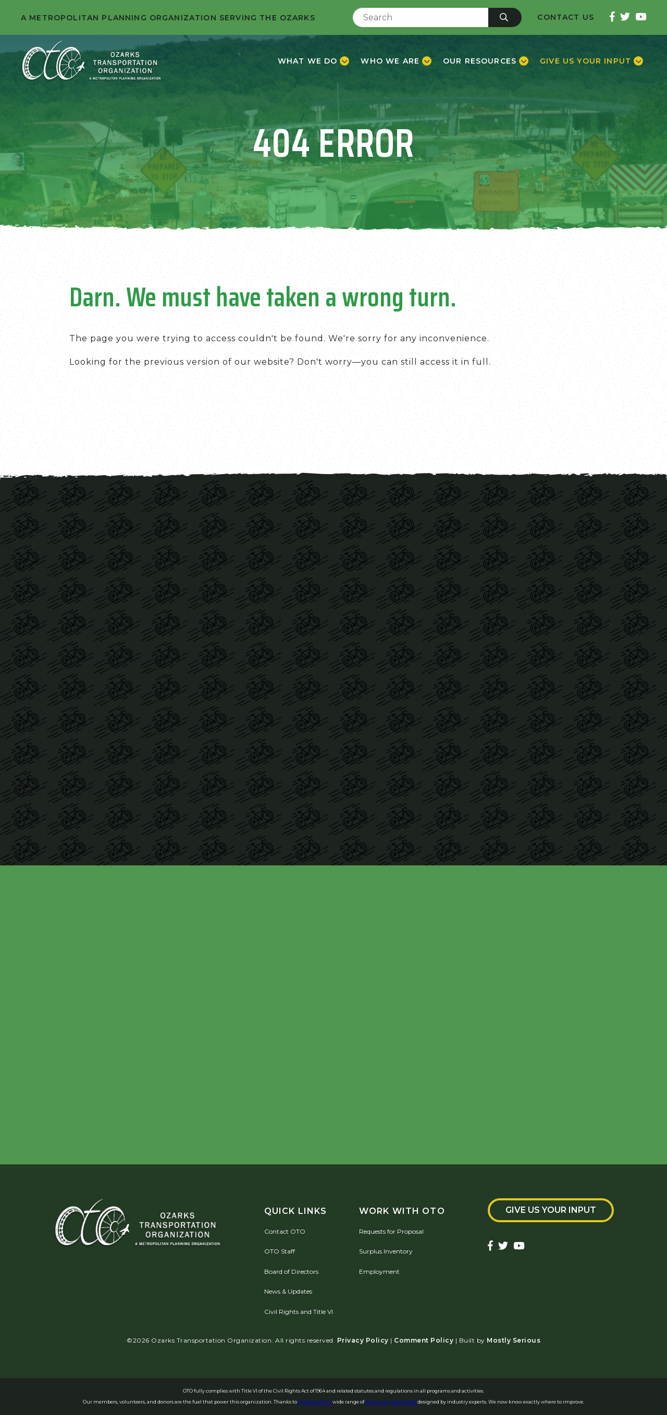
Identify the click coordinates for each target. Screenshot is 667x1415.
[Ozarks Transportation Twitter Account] (625, 17)
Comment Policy (423, 1340)
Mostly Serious (513, 1340)
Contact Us (565, 17)
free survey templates (391, 1402)
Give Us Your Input (550, 1210)
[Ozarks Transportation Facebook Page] (612, 17)
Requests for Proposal (391, 1231)
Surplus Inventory (386, 1251)
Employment (379, 1271)
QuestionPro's (315, 1402)
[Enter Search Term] (420, 17)
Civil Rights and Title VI (298, 1311)
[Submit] (505, 17)
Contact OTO (284, 1231)
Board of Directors (291, 1271)
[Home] (91, 61)
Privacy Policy (363, 1340)
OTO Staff (279, 1251)
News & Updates (288, 1291)
